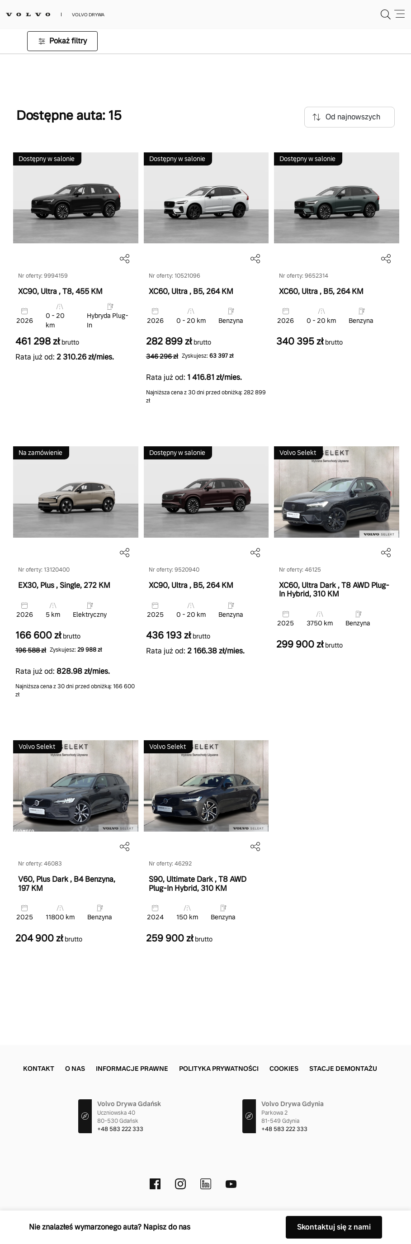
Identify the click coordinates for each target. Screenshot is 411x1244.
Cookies (283, 1068)
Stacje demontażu (343, 1068)
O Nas (75, 1068)
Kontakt (38, 1068)
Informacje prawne (132, 1068)
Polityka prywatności (219, 1068)
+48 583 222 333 (120, 1129)
